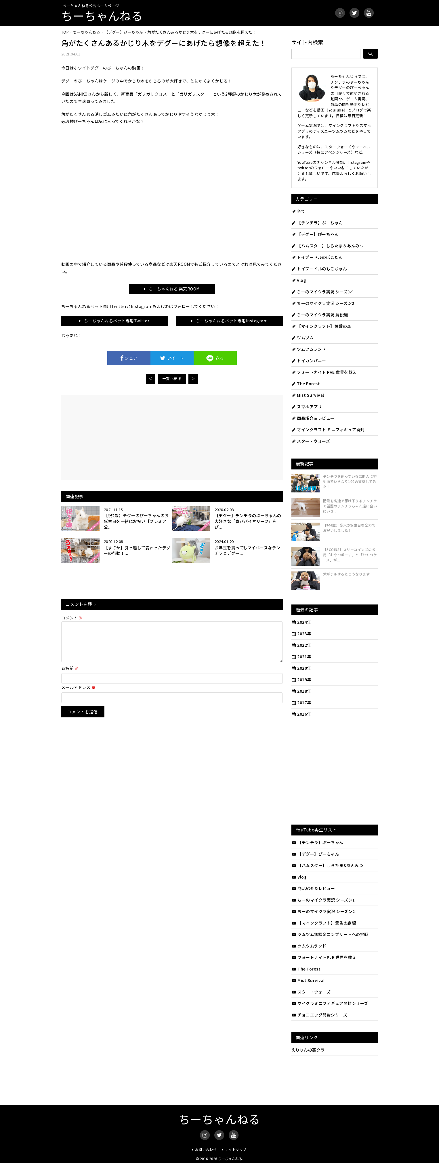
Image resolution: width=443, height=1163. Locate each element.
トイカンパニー (308, 360)
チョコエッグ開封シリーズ (319, 1015)
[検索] (370, 54)
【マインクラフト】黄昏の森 (321, 326)
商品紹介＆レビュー (313, 418)
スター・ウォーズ (310, 441)
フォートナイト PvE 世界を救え (324, 372)
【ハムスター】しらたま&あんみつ (327, 865)
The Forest (305, 383)
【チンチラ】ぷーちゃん (317, 223)
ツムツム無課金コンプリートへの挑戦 (329, 934)
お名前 (70, 675)
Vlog (298, 280)
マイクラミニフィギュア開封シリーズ (329, 1003)
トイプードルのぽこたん (317, 257)
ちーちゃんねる (102, 15)
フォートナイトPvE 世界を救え (323, 957)
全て (298, 211)
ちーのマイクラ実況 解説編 (319, 314)
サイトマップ (236, 1149)
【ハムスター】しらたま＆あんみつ (327, 246)
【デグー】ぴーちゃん (315, 234)
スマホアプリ (306, 406)
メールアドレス (78, 694)
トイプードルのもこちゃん (319, 269)
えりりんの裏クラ (308, 1050)
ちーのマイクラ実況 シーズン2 (322, 303)
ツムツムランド (308, 349)
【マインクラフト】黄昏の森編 (323, 923)
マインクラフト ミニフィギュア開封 (328, 429)
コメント (72, 618)
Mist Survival (307, 395)
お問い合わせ (206, 1149)
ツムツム (302, 337)
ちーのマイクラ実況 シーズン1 (322, 291)
